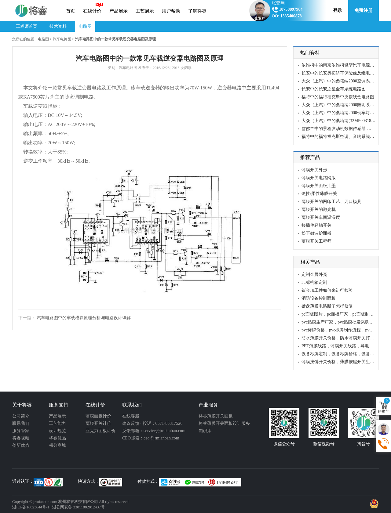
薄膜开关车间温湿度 (320, 217)
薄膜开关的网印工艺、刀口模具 (331, 201)
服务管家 (20, 430)
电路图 (85, 26)
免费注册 (363, 10)
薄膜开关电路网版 (318, 177)
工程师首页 (26, 26)
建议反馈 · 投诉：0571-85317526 (152, 423)
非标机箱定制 (314, 282)
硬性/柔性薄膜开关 (319, 193)
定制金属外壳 (314, 274)
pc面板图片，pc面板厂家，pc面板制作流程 (341, 314)
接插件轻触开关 (316, 225)
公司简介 (20, 416)
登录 (337, 10)
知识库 (205, 430)
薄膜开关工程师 (316, 241)
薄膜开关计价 (98, 423)
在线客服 (130, 416)
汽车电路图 (62, 39)
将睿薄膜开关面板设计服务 (224, 423)
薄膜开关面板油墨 (318, 185)
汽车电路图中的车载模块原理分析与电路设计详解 (84, 318)
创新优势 (20, 445)
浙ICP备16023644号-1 (30, 507)
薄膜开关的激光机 (318, 209)
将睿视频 (20, 438)
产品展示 (118, 11)
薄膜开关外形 (314, 170)
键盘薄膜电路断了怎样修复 (327, 306)
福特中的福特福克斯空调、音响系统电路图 (342, 136)
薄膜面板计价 (98, 416)
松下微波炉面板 (316, 233)
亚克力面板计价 (100, 430)
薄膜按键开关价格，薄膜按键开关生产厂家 (342, 361)
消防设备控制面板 (318, 298)
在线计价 (92, 11)
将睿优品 (57, 438)
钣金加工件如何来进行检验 (327, 290)
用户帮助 (171, 11)
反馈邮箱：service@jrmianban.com (153, 430)
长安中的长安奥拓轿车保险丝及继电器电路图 (344, 73)
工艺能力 (57, 423)
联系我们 (20, 423)
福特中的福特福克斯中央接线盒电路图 (337, 97)
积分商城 (57, 445)
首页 (70, 11)
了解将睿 (197, 11)
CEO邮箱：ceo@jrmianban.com (150, 438)
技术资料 (58, 26)
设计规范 (57, 430)
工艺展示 (145, 11)
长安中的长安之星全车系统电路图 (333, 89)
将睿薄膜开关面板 (216, 416)
